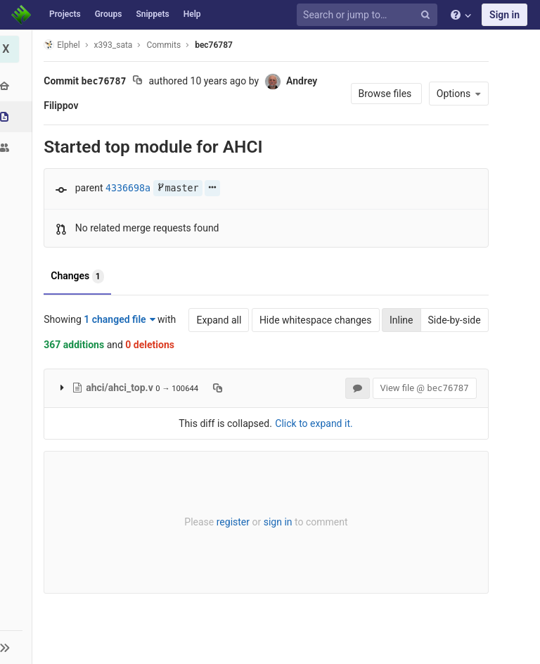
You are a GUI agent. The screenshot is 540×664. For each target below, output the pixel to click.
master (180, 188)
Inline (398, 320)
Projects (65, 14)
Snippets (152, 14)
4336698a (130, 188)
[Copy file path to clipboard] (220, 388)
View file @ (421, 388)
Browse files (383, 93)
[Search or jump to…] (369, 15)
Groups (108, 14)
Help (192, 14)
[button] (17, 647)
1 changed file (122, 319)
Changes (79, 276)
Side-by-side (451, 320)
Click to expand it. (313, 423)
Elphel (64, 44)
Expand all (215, 320)
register (232, 522)
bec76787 (217, 45)
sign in (277, 522)
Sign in (504, 14)
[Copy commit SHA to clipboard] (140, 82)
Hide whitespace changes (312, 320)
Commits (166, 45)
